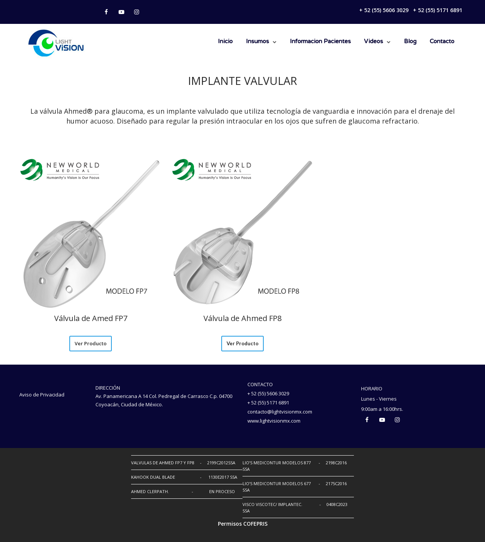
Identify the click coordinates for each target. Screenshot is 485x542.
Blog (410, 41)
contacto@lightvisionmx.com (279, 411)
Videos (373, 41)
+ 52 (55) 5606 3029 (383, 10)
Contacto (442, 41)
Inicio (225, 41)
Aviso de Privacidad (41, 394)
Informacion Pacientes (320, 41)
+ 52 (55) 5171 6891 (437, 10)
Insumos (257, 41)
